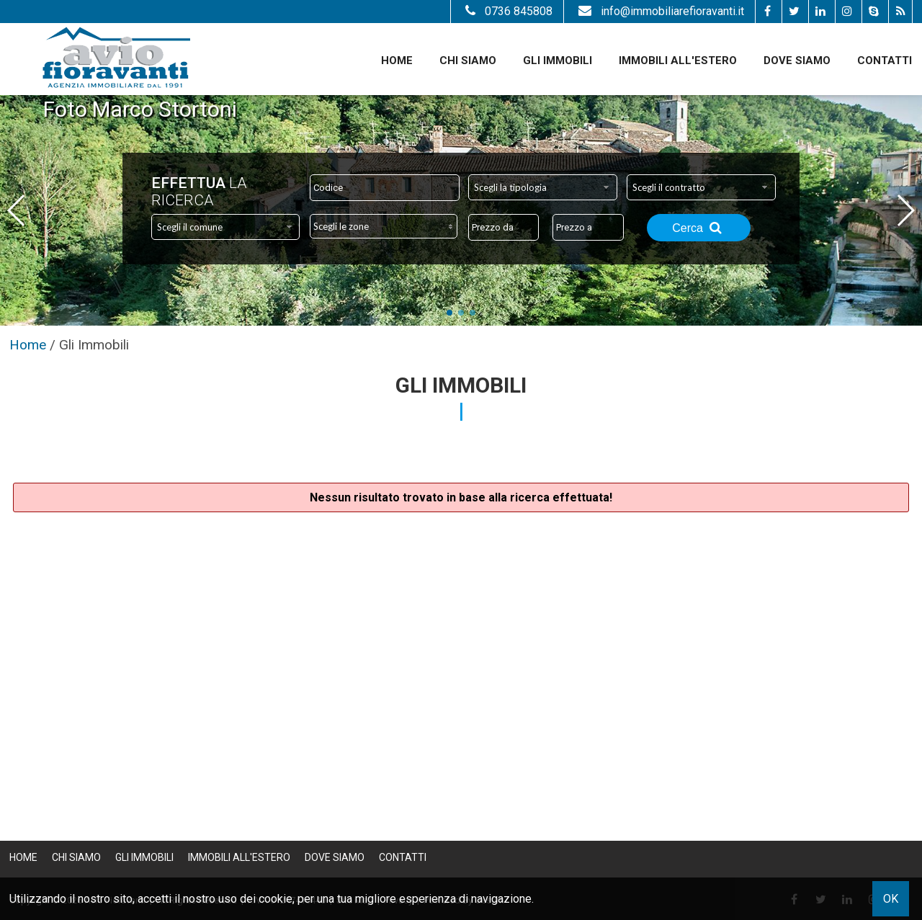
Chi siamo (467, 60)
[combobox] (542, 187)
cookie (275, 899)
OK (890, 899)
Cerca (698, 228)
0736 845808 (507, 11)
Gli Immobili (557, 60)
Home (397, 60)
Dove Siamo (797, 60)
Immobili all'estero (678, 60)
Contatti (884, 60)
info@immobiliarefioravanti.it (659, 11)
